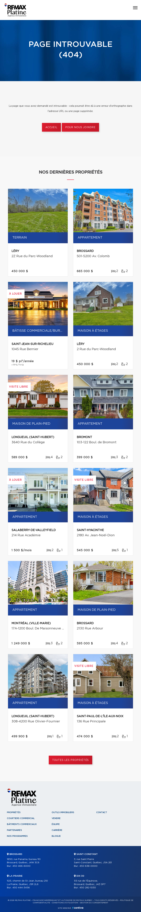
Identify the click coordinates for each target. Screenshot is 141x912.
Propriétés (14, 812)
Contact (101, 812)
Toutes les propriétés (70, 760)
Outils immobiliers (63, 812)
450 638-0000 (88, 866)
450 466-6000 (21, 866)
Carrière (57, 830)
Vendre (56, 818)
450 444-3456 (21, 888)
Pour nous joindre (80, 127)
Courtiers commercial (21, 818)
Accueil (51, 127)
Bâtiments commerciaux (22, 824)
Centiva (77, 908)
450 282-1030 (87, 888)
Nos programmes (17, 836)
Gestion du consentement (94, 903)
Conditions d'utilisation (65, 903)
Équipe (56, 824)
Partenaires (14, 830)
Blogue (56, 836)
